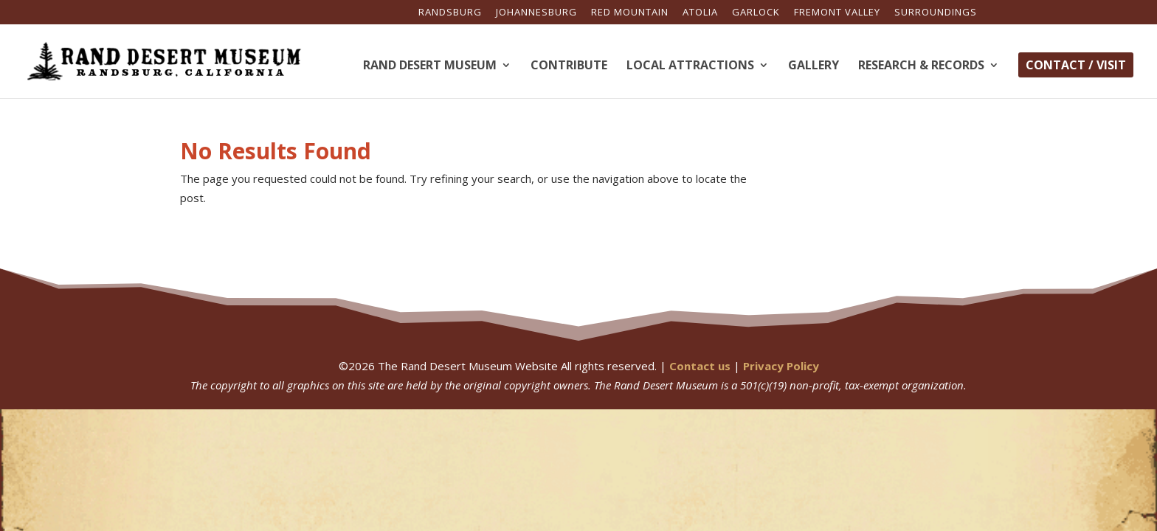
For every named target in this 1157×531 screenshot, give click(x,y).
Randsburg (450, 12)
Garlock (756, 12)
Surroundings (935, 12)
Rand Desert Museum (430, 66)
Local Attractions (690, 66)
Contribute (569, 66)
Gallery (813, 66)
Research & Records (921, 66)
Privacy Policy (781, 365)
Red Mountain (630, 12)
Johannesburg (536, 12)
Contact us (700, 365)
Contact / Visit (1076, 65)
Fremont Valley (837, 12)
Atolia (700, 12)
